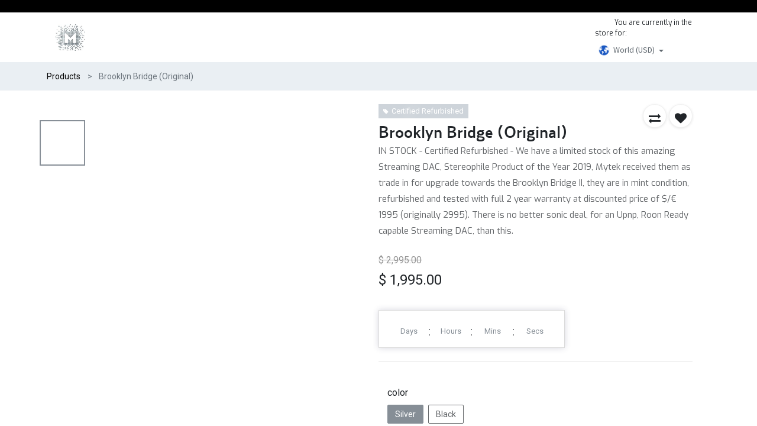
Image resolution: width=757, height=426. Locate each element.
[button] (655, 116)
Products (63, 76)
